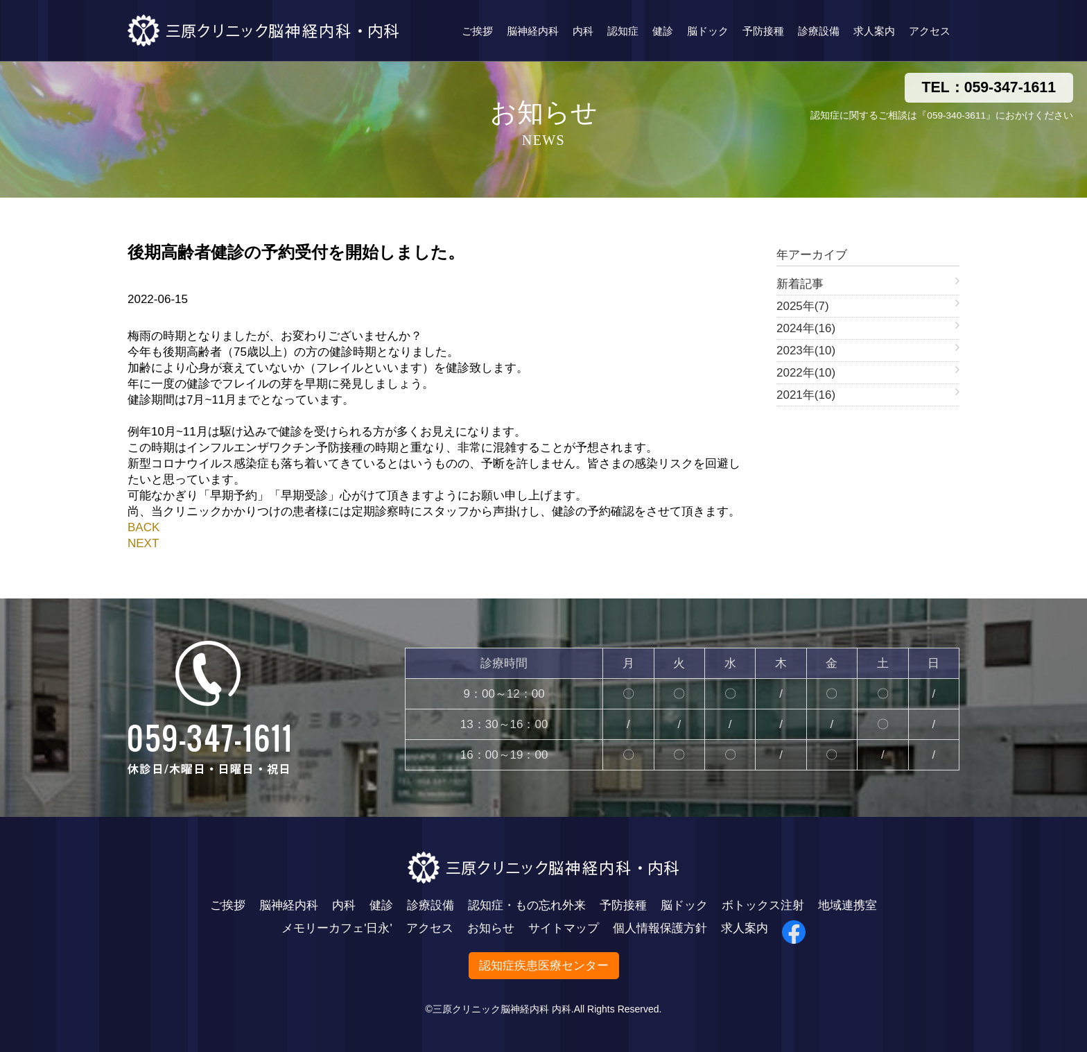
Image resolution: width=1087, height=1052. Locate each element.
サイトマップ (563, 928)
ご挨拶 (477, 31)
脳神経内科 (533, 31)
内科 (583, 31)
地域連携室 (847, 905)
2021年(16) (805, 395)
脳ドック (708, 31)
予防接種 (763, 31)
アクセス (929, 31)
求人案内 (874, 31)
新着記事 (800, 284)
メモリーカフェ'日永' (336, 928)
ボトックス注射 (763, 905)
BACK (143, 527)
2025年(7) (802, 306)
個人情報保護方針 (660, 928)
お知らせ (490, 928)
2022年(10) (805, 372)
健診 (662, 31)
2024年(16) (805, 328)
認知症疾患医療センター (544, 965)
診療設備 (819, 31)
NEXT (143, 543)
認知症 (622, 31)
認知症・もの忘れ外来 (527, 905)
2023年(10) (805, 350)
